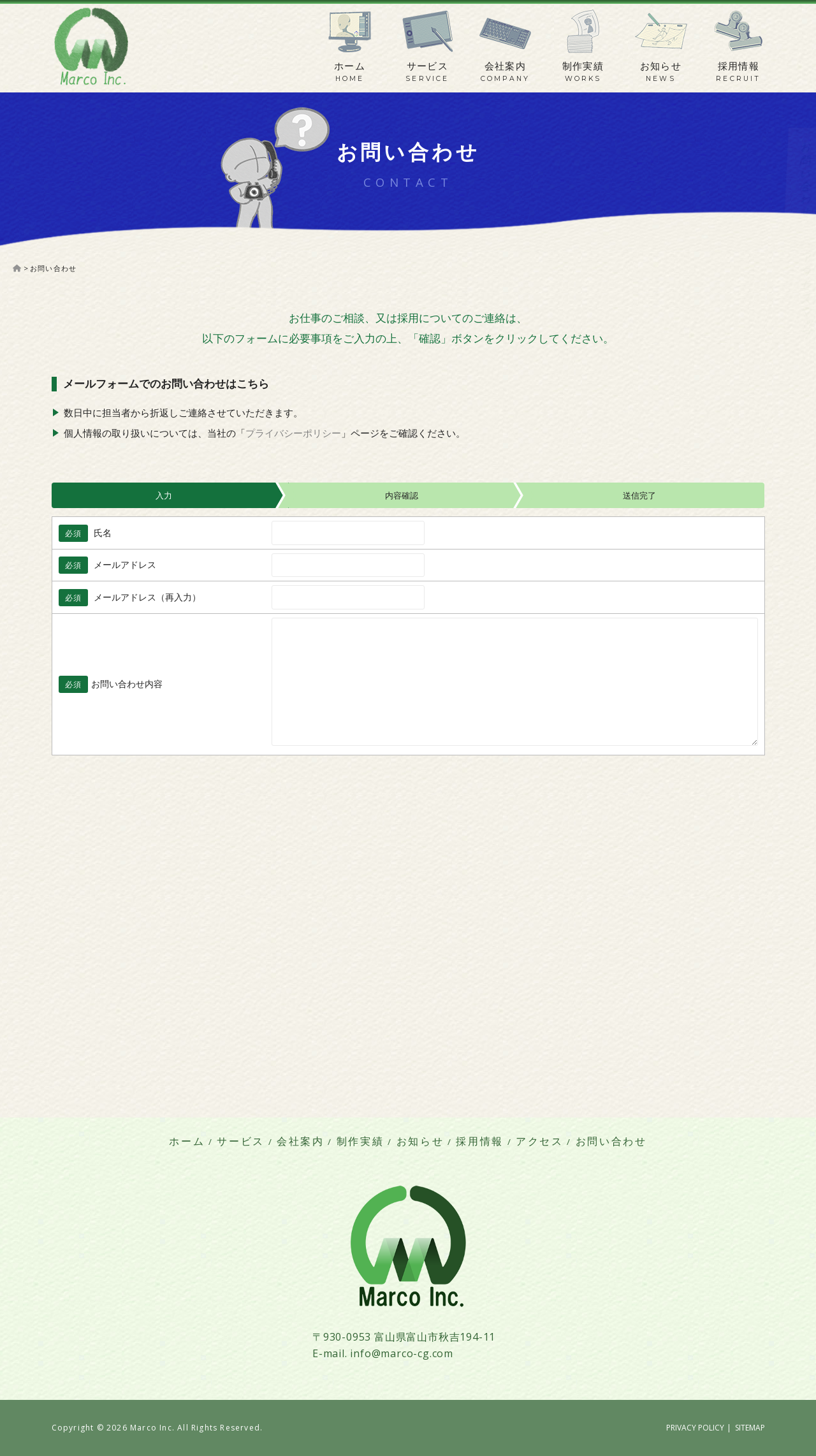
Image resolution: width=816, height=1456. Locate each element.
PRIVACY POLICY (695, 1427)
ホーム (349, 66)
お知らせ (661, 66)
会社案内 (505, 66)
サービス (428, 66)
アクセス (540, 1141)
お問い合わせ (611, 1141)
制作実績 (583, 66)
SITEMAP (750, 1427)
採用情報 (739, 66)
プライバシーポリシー (293, 432)
